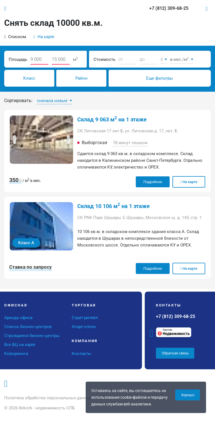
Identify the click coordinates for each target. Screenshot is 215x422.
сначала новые (53, 100)
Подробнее (152, 182)
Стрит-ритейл (85, 317)
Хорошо (187, 395)
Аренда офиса (18, 317)
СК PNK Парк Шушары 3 (101, 217)
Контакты (81, 353)
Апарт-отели (84, 326)
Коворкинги (16, 353)
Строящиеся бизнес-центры (32, 335)
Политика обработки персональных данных (48, 397)
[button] (14, 140)
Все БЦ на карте (19, 344)
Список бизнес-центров (28, 326)
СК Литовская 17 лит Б (100, 130)
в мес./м (180, 59)
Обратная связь (175, 353)
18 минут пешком (130, 142)
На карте (44, 36)
